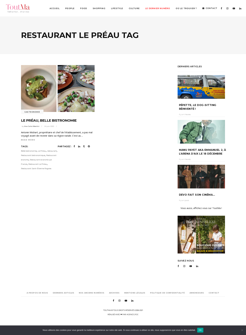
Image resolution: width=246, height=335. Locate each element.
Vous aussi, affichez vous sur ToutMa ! (201, 208)
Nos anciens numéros (91, 293)
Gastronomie (32, 112)
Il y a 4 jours (184, 200)
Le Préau (42, 151)
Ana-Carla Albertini (31, 126)
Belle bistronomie (29, 151)
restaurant (52, 151)
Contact (214, 293)
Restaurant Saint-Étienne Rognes (36, 168)
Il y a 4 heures (185, 114)
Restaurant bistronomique (33, 155)
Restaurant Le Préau (37, 164)
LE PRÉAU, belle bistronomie (49, 120)
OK (200, 330)
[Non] (242, 330)
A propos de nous (37, 293)
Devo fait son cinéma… (197, 194)
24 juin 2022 (49, 126)
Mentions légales (134, 293)
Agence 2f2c (132, 314)
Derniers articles (63, 293)
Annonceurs (197, 293)
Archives (114, 293)
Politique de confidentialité (167, 293)
